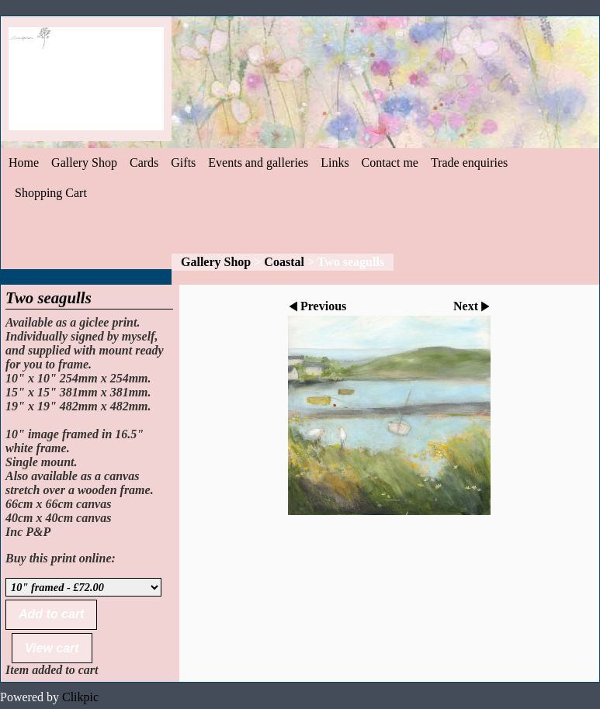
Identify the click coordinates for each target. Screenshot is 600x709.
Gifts (183, 162)
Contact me (390, 162)
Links (335, 162)
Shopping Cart (51, 192)
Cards (144, 162)
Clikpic (80, 697)
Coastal (284, 261)
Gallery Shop (84, 162)
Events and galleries (258, 162)
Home (24, 162)
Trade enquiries (469, 162)
